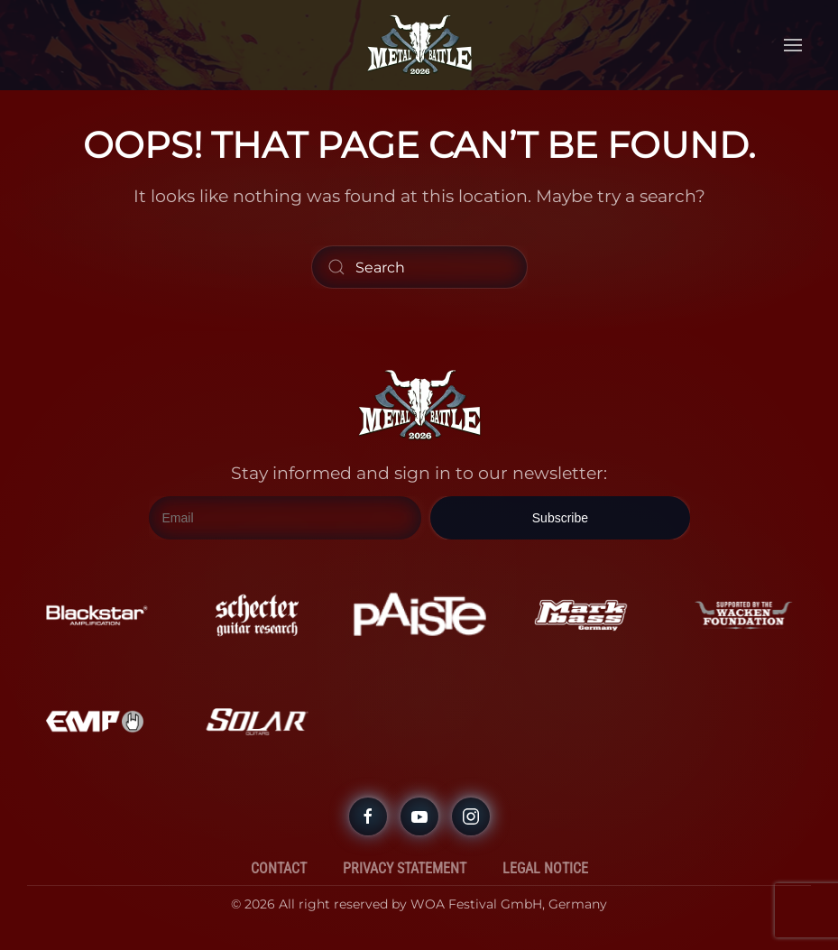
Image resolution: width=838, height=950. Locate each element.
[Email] (285, 518)
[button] (793, 45)
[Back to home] (419, 45)
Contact (279, 868)
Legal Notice (545, 868)
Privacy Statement (404, 868)
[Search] (419, 267)
